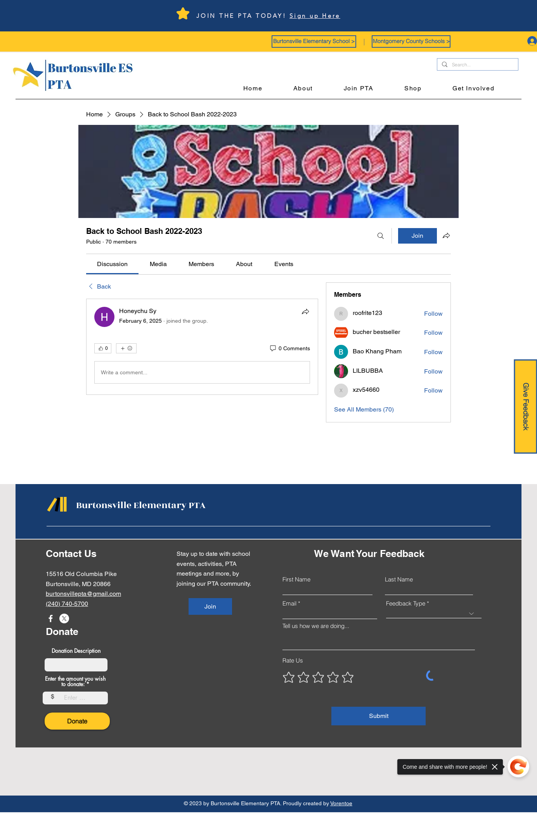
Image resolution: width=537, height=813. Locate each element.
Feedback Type (405, 603)
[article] (202, 347)
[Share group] (446, 235)
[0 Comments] (289, 349)
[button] (314, 41)
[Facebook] (50, 618)
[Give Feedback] (525, 407)
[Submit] (378, 716)
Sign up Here (314, 15)
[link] (112, 264)
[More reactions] (126, 348)
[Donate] (77, 721)
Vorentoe (341, 803)
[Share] (305, 311)
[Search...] (477, 65)
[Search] (380, 236)
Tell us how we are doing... (315, 626)
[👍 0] (102, 348)
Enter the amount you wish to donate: (75, 681)
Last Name (399, 579)
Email (289, 603)
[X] (64, 618)
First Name (296, 579)
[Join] (210, 606)
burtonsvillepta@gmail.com (83, 593)
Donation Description (76, 651)
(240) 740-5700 (67, 603)
